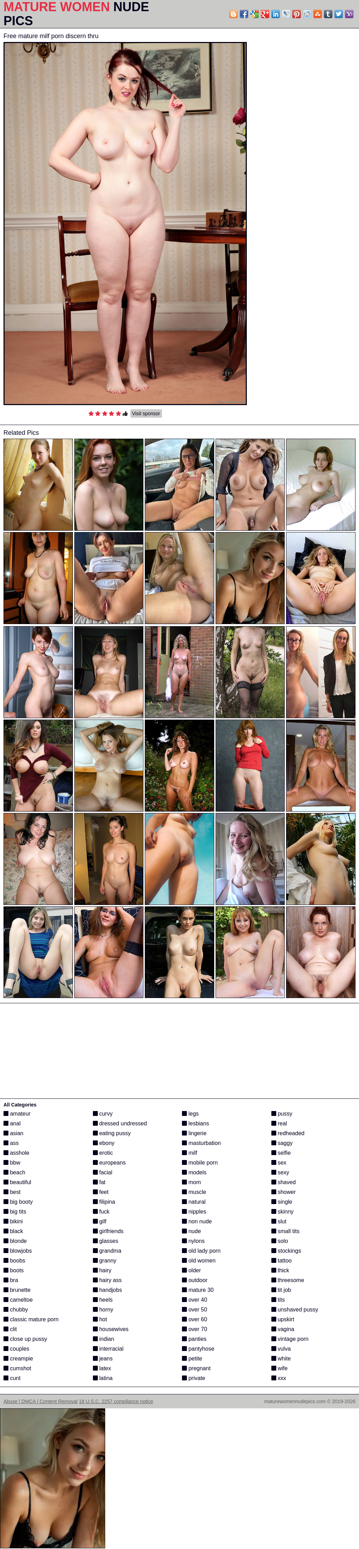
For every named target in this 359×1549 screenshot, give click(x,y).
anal (12, 1123)
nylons (193, 1241)
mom (191, 1182)
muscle (194, 1192)
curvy (103, 1114)
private (193, 1378)
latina (103, 1378)
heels (103, 1300)
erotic (103, 1153)
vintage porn (290, 1339)
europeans (109, 1163)
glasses (105, 1241)
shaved (283, 1182)
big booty (18, 1202)
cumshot (17, 1368)
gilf (100, 1221)
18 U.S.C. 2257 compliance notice (116, 1401)
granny (104, 1261)
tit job (281, 1290)
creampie (18, 1358)
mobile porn (200, 1163)
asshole (16, 1153)
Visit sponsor (146, 413)
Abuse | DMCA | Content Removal (40, 1401)
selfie (281, 1153)
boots (14, 1270)
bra (11, 1280)
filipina (104, 1202)
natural (193, 1202)
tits (278, 1300)
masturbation (201, 1143)
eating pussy (112, 1133)
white (281, 1358)
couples (16, 1349)
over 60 (194, 1319)
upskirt (282, 1319)
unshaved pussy (294, 1310)
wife (279, 1368)
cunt (12, 1378)
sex (278, 1163)
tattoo (281, 1261)
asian (13, 1133)
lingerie (194, 1133)
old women (199, 1261)
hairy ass (107, 1280)
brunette (17, 1290)
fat (99, 1182)
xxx (278, 1378)
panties (194, 1339)
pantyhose (198, 1349)
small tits (285, 1231)
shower (283, 1192)
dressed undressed (120, 1123)
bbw (12, 1163)
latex (102, 1368)
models (194, 1172)
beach (14, 1172)
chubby (16, 1310)
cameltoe (18, 1300)
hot (100, 1319)
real (279, 1123)
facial (103, 1172)
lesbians (195, 1123)
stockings (286, 1251)
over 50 (194, 1310)
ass (11, 1143)
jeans (103, 1358)
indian (103, 1339)
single (281, 1202)
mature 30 (198, 1290)
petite (192, 1358)
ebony (104, 1143)
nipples (194, 1212)
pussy (281, 1114)
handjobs (107, 1290)
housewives (111, 1329)
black (13, 1231)
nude (191, 1231)
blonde (15, 1241)
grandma (107, 1251)
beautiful (17, 1182)
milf (189, 1153)
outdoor (195, 1280)
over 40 (194, 1300)
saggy (282, 1143)
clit (10, 1329)
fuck (101, 1212)
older (191, 1270)
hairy (102, 1270)
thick (280, 1270)
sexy (280, 1172)
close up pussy (25, 1339)
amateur (17, 1114)
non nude (197, 1221)
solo (279, 1241)
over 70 (194, 1329)
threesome (287, 1280)
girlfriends (108, 1231)
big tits (15, 1212)
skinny (282, 1212)
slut (278, 1221)
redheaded (288, 1133)
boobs (14, 1261)
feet (101, 1192)
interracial (108, 1349)
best (12, 1192)
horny (103, 1310)
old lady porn (201, 1251)
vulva (281, 1349)
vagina (282, 1329)
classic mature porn (31, 1319)
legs (190, 1114)
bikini (13, 1221)
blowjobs (18, 1251)
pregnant (196, 1368)
